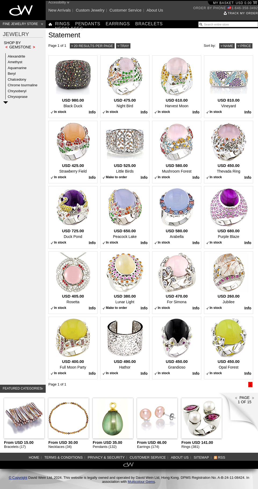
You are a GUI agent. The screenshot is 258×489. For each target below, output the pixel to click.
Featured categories (22, 388)
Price (245, 46)
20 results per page (93, 46)
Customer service (125, 10)
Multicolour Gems (141, 482)
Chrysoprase (18, 97)
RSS (221, 457)
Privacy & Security (106, 457)
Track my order (243, 13)
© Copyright (18, 478)
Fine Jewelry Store (20, 24)
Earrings (118, 24)
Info (92, 112)
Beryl (12, 74)
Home (34, 457)
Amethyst (15, 62)
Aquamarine (17, 68)
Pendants (88, 24)
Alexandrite (16, 56)
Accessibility (57, 2)
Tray (124, 46)
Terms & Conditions (63, 457)
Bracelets (149, 24)
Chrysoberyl (17, 91)
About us (154, 10)
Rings (62, 24)
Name (228, 46)
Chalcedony (17, 79)
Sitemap (201, 457)
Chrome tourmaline (23, 85)
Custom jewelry (90, 10)
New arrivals (59, 10)
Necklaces (69, 28)
